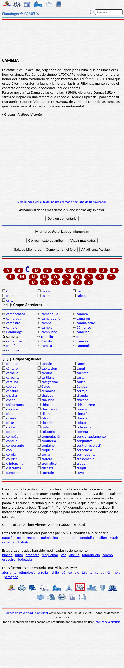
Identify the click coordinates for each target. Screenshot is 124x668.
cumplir (12, 472)
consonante (15, 445)
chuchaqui (49, 409)
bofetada (25, 559)
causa (81, 382)
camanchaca (15, 314)
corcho (107, 555)
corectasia (84, 450)
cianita (82, 409)
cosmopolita (86, 454)
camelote (83, 336)
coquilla (47, 450)
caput (81, 368)
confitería (48, 441)
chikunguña (15, 404)
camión (11, 345)
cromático (49, 463)
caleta (81, 295)
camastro (13, 323)
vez (63, 555)
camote (12, 363)
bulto (19, 555)
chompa (12, 409)
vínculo (74, 555)
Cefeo (45, 386)
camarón (83, 318)
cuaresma (13, 468)
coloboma (13, 431)
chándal (83, 395)
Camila (46, 341)
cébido (11, 386)
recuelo (33, 537)
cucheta (47, 468)
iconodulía (86, 537)
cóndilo (11, 441)
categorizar (49, 382)
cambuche (49, 332)
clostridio (48, 422)
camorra (12, 350)
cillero (46, 413)
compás (12, 436)
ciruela (11, 418)
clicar (10, 422)
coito (45, 427)
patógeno (11, 577)
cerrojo (82, 391)
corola (11, 454)
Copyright (41, 613)
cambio (11, 327)
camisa (46, 345)
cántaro (12, 368)
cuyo (80, 472)
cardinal (47, 373)
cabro (45, 291)
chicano (82, 400)
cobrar (81, 422)
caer (9, 295)
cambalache (86, 323)
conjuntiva (84, 441)
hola (117, 572)
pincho (7, 555)
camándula (49, 314)
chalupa (47, 395)
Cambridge (14, 332)
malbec (101, 537)
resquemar (50, 555)
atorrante (9, 572)
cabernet (9, 542)
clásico (82, 418)
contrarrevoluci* (89, 445)
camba (46, 323)
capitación (49, 368)
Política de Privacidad (19, 613)
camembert (15, 341)
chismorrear (86, 404)
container (48, 445)
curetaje (47, 472)
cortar (46, 454)
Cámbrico (84, 327)
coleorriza (84, 427)
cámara (82, 314)
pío (76, 572)
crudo (81, 463)
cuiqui (81, 468)
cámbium (48, 327)
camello (47, 336)
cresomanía (85, 459)
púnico (66, 572)
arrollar (43, 572)
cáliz (9, 300)
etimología (27, 572)
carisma (82, 373)
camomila (84, 345)
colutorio (48, 431)
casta (80, 377)
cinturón (83, 413)
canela (81, 363)
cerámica (48, 391)
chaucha (47, 400)
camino (82, 341)
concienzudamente (91, 436)
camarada (13, 318)
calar (45, 295)
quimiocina (49, 537)
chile (55, 572)
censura (12, 391)
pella (20, 537)
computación (51, 436)
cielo (9, 413)
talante (87, 572)
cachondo (84, 291)
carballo (12, 373)
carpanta (12, 377)
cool (9, 450)
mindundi (67, 537)
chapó (10, 400)
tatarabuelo (91, 555)
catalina (12, 382)
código (11, 427)
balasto (23, 542)
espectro (8, 559)
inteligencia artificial (108, 622)
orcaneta (32, 555)
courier (11, 459)
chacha (11, 395)
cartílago (48, 377)
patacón (8, 537)
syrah (114, 537)
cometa (82, 431)
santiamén (103, 572)
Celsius (82, 386)
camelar (83, 332)
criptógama (14, 463)
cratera (46, 459)
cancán (46, 363)
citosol (46, 418)
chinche (47, 404)
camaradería (50, 318)
